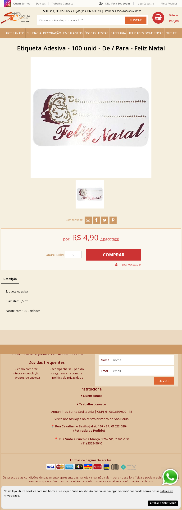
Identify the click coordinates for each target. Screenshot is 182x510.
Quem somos (91, 396)
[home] (15, 18)
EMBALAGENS (73, 33)
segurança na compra (67, 373)
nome (105, 360)
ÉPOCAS (90, 33)
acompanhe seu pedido (67, 369)
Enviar (164, 381)
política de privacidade (67, 377)
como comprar (27, 369)
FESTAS (103, 33)
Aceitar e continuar (163, 503)
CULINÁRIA (34, 33)
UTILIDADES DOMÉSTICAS (146, 33)
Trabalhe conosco (91, 404)
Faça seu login (120, 3)
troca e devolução (27, 373)
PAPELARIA (118, 33)
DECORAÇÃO (52, 33)
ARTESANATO (14, 33)
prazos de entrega (27, 377)
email (105, 371)
